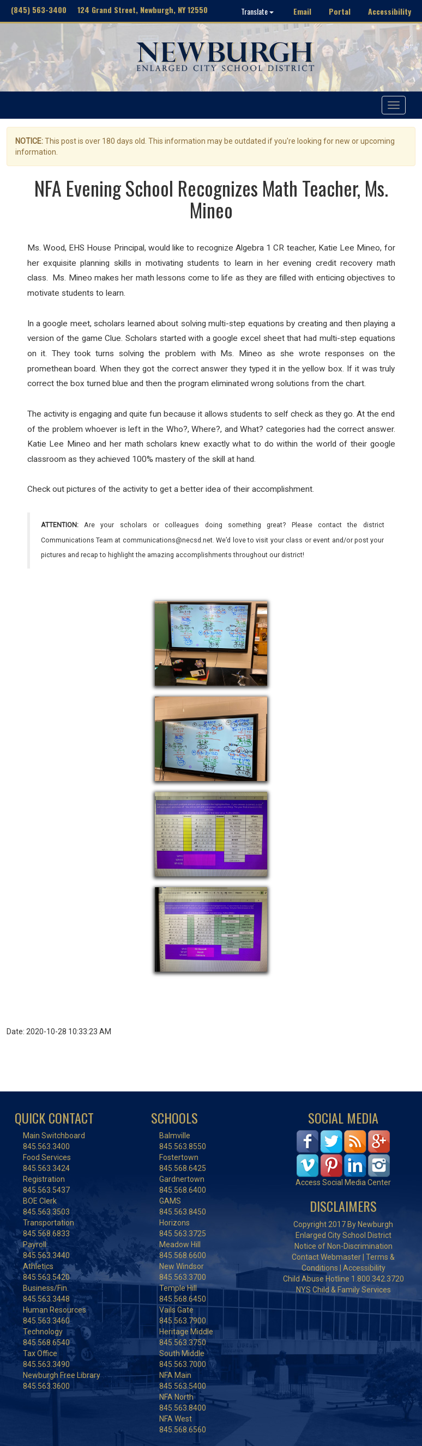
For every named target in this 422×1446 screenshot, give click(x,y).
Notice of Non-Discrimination (343, 1246)
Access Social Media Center (343, 1182)
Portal (340, 11)
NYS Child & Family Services (343, 1289)
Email (302, 11)
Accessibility (389, 11)
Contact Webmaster (326, 1257)
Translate (257, 11)
